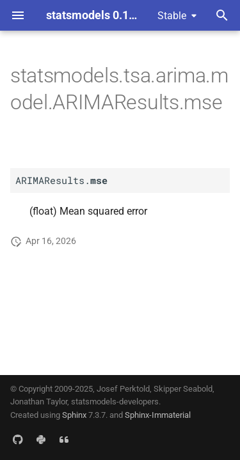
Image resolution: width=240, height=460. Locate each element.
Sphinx (74, 415)
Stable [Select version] (171, 16)
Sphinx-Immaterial (158, 415)
